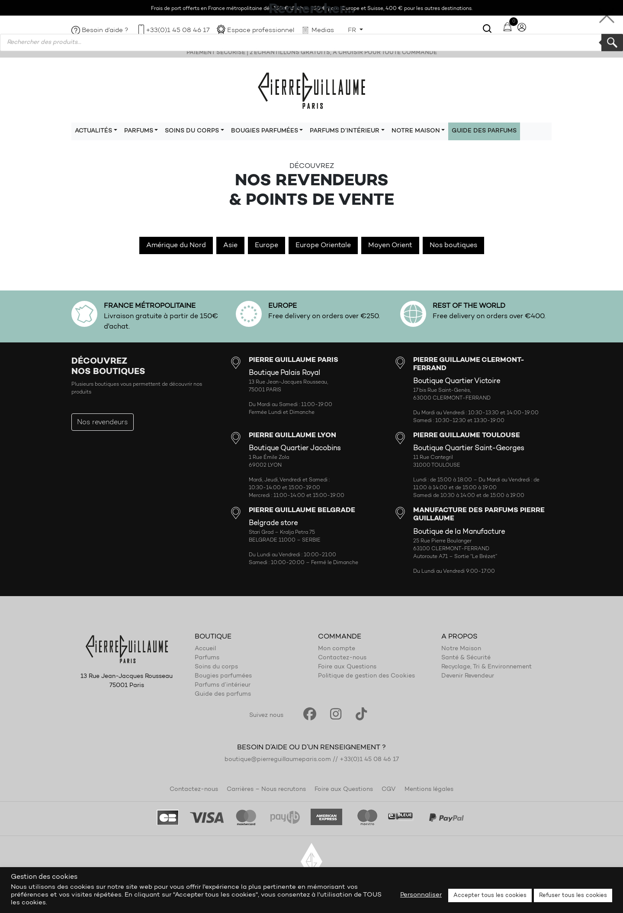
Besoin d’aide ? (105, 30)
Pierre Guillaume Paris (311, 90)
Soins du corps (216, 667)
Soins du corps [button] (192, 131)
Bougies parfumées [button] (264, 131)
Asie (230, 245)
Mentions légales (429, 790)
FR (353, 30)
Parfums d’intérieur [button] (344, 131)
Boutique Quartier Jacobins (295, 448)
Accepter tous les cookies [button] (490, 895)
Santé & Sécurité (466, 658)
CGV (389, 790)
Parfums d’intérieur (222, 685)
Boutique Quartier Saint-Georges (468, 448)
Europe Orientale (323, 245)
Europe (266, 245)
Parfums (207, 658)
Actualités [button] (93, 131)
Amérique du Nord (176, 245)
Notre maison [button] (416, 131)
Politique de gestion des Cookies (366, 676)
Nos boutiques (453, 245)
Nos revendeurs (102, 422)
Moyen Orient (390, 245)
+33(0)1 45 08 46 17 (178, 30)
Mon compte (336, 649)
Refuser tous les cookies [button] (573, 895)
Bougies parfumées (223, 676)
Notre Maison (461, 649)
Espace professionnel (260, 30)
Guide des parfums (484, 131)
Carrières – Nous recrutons (266, 790)
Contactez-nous (342, 658)
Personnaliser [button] (421, 895)
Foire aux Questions (347, 667)
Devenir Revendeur (467, 676)
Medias (323, 30)
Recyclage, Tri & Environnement (486, 667)
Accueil (205, 649)
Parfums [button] (138, 131)
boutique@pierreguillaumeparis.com (278, 760)
